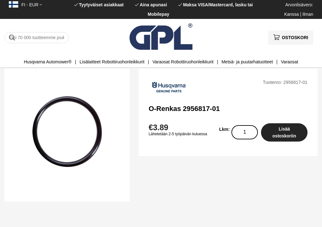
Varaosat (289, 61)
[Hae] (36, 37)
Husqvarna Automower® (48, 61)
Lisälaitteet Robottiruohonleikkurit (112, 61)
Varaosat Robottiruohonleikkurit (183, 61)
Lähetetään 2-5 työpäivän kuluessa (178, 134)
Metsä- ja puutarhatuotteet (247, 61)
